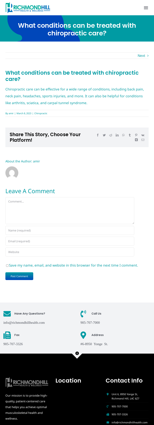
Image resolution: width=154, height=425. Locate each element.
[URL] (69, 251)
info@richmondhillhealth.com (24, 322)
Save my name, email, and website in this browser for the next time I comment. (73, 265)
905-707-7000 (120, 406)
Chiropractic (40, 113)
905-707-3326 (120, 414)
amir (11, 113)
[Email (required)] (69, 241)
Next (141, 55)
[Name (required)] (69, 230)
